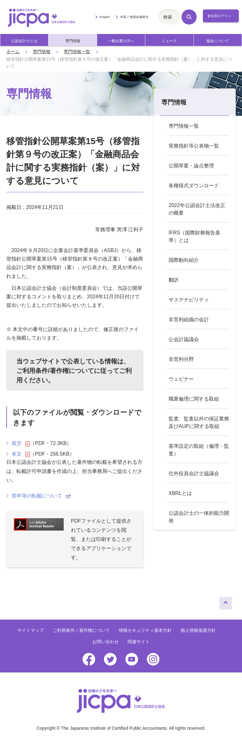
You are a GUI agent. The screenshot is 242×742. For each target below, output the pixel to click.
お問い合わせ (105, 641)
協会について (217, 41)
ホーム (13, 51)
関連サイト (139, 641)
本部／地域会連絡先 (134, 17)
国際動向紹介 (184, 260)
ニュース (169, 41)
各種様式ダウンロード (194, 185)
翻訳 (174, 280)
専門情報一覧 (77, 51)
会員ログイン (220, 16)
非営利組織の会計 (189, 319)
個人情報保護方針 (198, 630)
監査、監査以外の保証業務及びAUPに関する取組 (199, 422)
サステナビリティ (189, 299)
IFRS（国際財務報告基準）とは (194, 236)
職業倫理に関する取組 (194, 399)
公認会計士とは (24, 41)
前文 (21, 443)
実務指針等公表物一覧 (194, 146)
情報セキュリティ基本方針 (145, 630)
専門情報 (72, 41)
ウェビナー (181, 379)
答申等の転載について (41, 495)
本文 (21, 454)
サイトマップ (30, 630)
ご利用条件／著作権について (81, 630)
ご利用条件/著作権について (55, 370)
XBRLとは (180, 493)
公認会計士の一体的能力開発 (199, 516)
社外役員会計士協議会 (194, 473)
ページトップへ (225, 602)
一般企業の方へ (121, 41)
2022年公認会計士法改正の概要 (197, 209)
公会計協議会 (184, 339)
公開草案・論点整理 (191, 165)
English (105, 17)
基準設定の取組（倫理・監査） (199, 449)
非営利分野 (181, 359)
